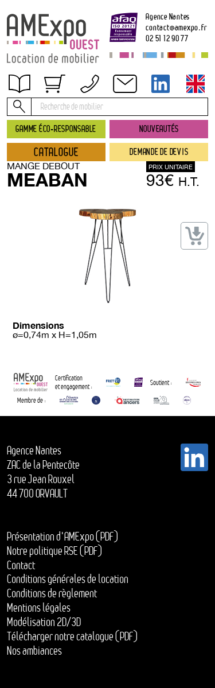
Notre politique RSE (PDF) (54, 551)
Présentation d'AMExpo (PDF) (62, 536)
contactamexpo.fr (176, 27)
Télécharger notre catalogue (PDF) (72, 636)
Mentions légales (39, 608)
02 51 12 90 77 (167, 38)
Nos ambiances (34, 651)
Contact (21, 565)
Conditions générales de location (67, 579)
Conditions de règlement (52, 593)
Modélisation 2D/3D (44, 622)
